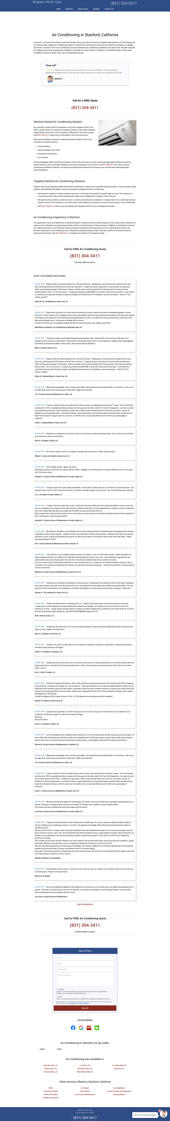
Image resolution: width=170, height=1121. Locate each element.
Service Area (83, 9)
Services (70, 9)
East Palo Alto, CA (51, 1048)
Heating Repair (119, 1077)
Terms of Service (101, 1116)
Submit (85, 991)
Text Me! (61, 972)
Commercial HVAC (51, 1074)
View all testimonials (85, 887)
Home (58, 9)
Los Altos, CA (85, 1048)
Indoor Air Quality (50, 1077)
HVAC (50, 1071)
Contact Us (109, 9)
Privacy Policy (72, 986)
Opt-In (60, 979)
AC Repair (85, 1071)
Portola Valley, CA (51, 1055)
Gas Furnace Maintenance (85, 1077)
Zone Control (85, 1074)
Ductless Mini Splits (50, 1080)
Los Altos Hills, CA (119, 1048)
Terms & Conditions (84, 986)
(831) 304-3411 (124, 3)
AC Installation (119, 1071)
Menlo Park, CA (51, 1051)
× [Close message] (156, 1113)
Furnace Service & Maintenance (119, 1074)
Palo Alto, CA (119, 1051)
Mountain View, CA (85, 1051)
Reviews (96, 9)
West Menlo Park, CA (85, 1055)
